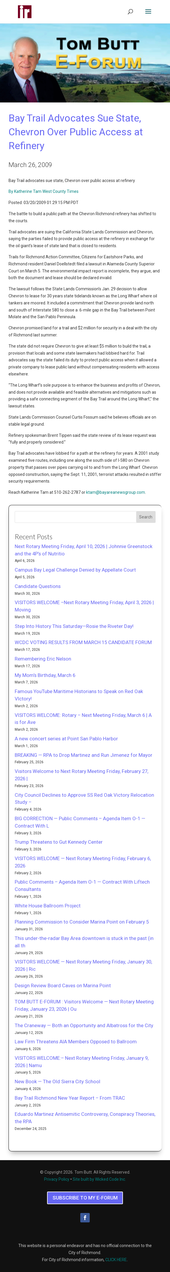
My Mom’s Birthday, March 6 (45, 675)
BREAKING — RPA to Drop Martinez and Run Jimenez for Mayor (83, 755)
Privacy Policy (56, 1179)
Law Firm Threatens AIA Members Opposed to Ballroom (76, 1041)
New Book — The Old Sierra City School (57, 1081)
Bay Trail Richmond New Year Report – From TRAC (70, 1098)
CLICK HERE (116, 1259)
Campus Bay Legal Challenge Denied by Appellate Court (75, 570)
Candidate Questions (38, 586)
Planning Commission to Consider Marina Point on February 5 (82, 922)
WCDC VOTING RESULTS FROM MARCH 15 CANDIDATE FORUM (83, 642)
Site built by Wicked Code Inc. (99, 1179)
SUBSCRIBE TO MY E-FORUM (85, 1198)
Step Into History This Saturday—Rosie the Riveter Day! (74, 626)
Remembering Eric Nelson (43, 659)
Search (145, 517)
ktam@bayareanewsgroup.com (115, 492)
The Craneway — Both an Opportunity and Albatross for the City (84, 1025)
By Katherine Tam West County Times (44, 191)
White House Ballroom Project (48, 906)
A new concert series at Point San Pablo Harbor (66, 739)
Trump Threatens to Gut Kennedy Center (59, 842)
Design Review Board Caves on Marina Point (63, 985)
